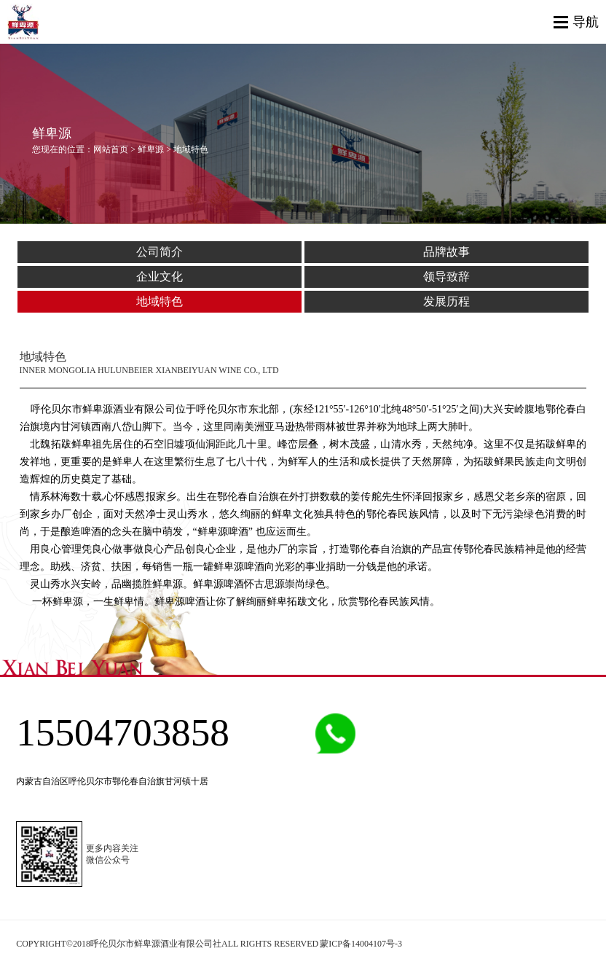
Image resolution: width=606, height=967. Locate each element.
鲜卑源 (151, 149)
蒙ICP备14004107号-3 (361, 944)
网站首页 (110, 149)
